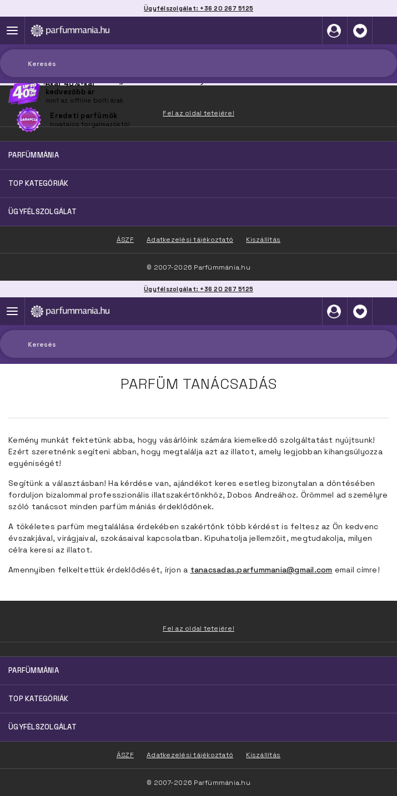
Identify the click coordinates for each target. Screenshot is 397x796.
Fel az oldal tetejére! (198, 628)
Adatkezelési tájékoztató (190, 755)
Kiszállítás (263, 755)
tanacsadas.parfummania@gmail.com (261, 570)
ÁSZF (125, 755)
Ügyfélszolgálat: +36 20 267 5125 (198, 289)
